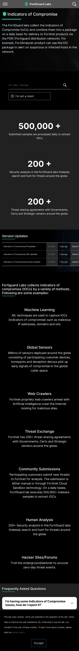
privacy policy (18, 632)
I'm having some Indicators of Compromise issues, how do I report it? (35, 603)
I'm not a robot (24, 96)
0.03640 (51, 246)
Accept (39, 643)
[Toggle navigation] (5, 4)
